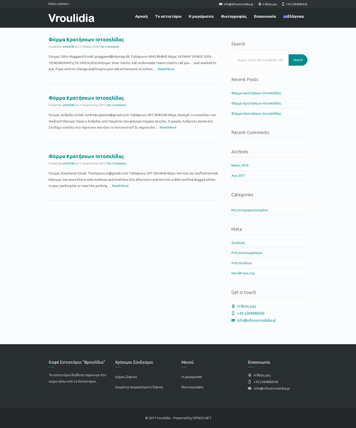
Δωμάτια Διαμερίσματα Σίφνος (139, 387)
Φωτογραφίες (234, 16)
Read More (166, 69)
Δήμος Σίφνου (126, 377)
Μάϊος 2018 (240, 165)
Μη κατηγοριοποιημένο (249, 210)
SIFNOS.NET (202, 418)
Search (298, 60)
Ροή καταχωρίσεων (246, 253)
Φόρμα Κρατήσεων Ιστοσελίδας (86, 39)
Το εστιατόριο (168, 16)
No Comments (110, 46)
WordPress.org (243, 273)
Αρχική (141, 16)
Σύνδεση (238, 243)
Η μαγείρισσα (201, 16)
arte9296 (68, 46)
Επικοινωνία (265, 16)
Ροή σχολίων (241, 263)
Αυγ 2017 (238, 175)
